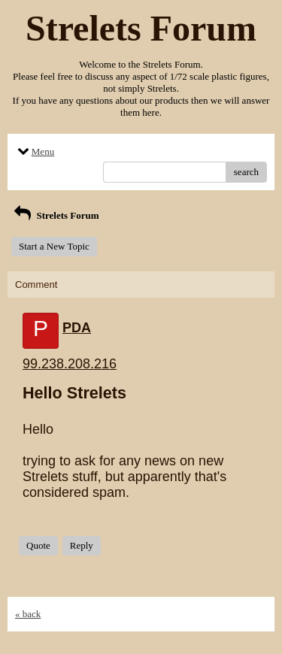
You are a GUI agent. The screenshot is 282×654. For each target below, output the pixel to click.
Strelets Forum (55, 215)
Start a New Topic (54, 246)
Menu (34, 151)
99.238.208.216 (70, 363)
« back (28, 613)
